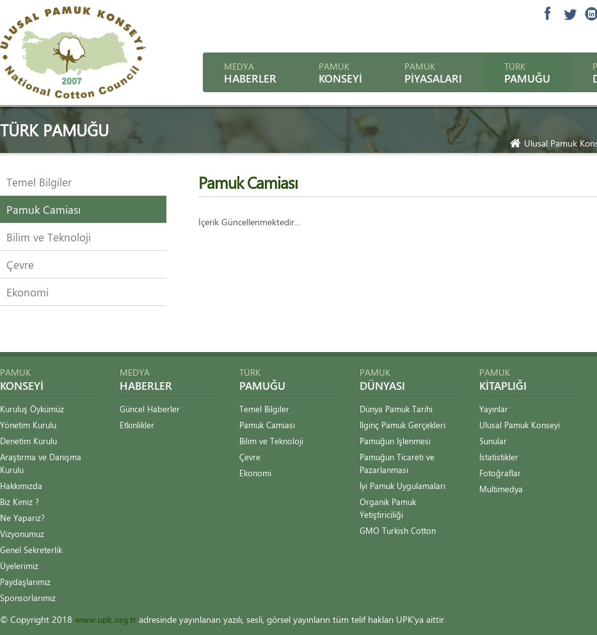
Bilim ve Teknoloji (48, 237)
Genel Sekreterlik (31, 549)
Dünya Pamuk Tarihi (396, 408)
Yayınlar (493, 408)
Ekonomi (27, 292)
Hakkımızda (21, 485)
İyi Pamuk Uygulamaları (402, 485)
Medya (250, 72)
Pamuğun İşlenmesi (395, 440)
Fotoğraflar (500, 472)
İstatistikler (498, 456)
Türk (527, 72)
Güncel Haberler (150, 408)
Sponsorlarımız (28, 597)
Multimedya (501, 488)
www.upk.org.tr (105, 619)
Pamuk (340, 72)
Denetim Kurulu (28, 440)
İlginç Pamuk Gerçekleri (402, 424)
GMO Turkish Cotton (398, 530)
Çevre (20, 264)
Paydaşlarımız (25, 581)
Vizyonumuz (22, 533)
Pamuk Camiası (43, 209)
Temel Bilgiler (39, 182)
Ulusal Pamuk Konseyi (519, 424)
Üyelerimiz (19, 565)
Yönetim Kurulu (28, 424)
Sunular (493, 440)
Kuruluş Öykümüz (32, 408)
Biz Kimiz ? (19, 501)
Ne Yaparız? (22, 517)
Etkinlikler (137, 424)
